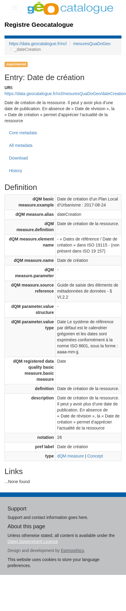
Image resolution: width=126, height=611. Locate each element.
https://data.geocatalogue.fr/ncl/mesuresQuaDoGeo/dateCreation (65, 93)
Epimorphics (72, 550)
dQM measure (70, 456)
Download (18, 158)
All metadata (20, 145)
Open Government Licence (33, 541)
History (15, 170)
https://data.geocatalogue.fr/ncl (37, 43)
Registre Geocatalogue (39, 24)
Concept (95, 456)
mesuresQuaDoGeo (92, 43)
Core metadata (23, 132)
